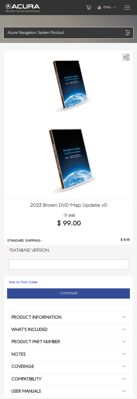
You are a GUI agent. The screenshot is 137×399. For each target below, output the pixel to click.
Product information (68, 318)
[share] (125, 56)
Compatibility (68, 379)
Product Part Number (68, 342)
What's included (68, 330)
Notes (68, 355)
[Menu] (127, 8)
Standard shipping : (25, 241)
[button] (65, 33)
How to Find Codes (23, 282)
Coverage (68, 367)
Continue (69, 293)
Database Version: (29, 251)
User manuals (68, 392)
